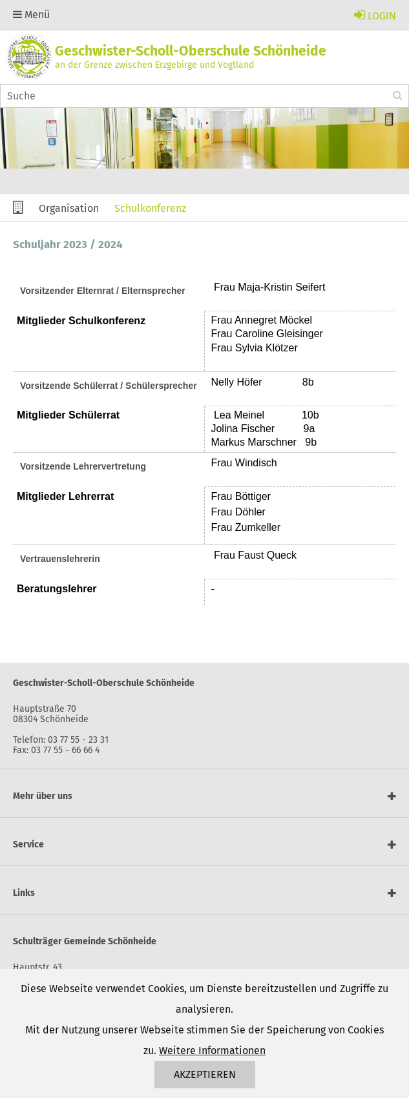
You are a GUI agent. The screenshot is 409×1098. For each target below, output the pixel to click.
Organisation (69, 208)
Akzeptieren (205, 1074)
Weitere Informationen (212, 1050)
